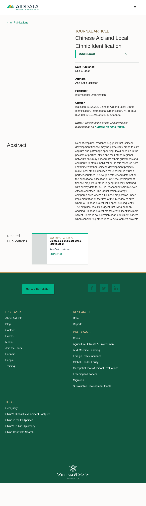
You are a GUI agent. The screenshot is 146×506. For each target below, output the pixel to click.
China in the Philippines (19, 420)
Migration (78, 380)
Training (10, 366)
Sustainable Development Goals (92, 386)
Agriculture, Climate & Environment (93, 344)
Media (9, 342)
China (76, 338)
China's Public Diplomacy (20, 426)
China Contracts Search (19, 432)
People (9, 360)
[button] (135, 7)
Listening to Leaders (85, 374)
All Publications (17, 22)
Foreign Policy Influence (87, 356)
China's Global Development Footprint (27, 414)
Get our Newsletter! (38, 289)
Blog (8, 324)
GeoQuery (11, 408)
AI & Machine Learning (86, 350)
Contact (9, 330)
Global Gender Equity (85, 362)
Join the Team (13, 348)
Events (9, 336)
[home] (23, 7)
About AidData (13, 318)
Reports (77, 324)
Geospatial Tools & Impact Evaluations (95, 368)
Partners (10, 354)
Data (76, 318)
